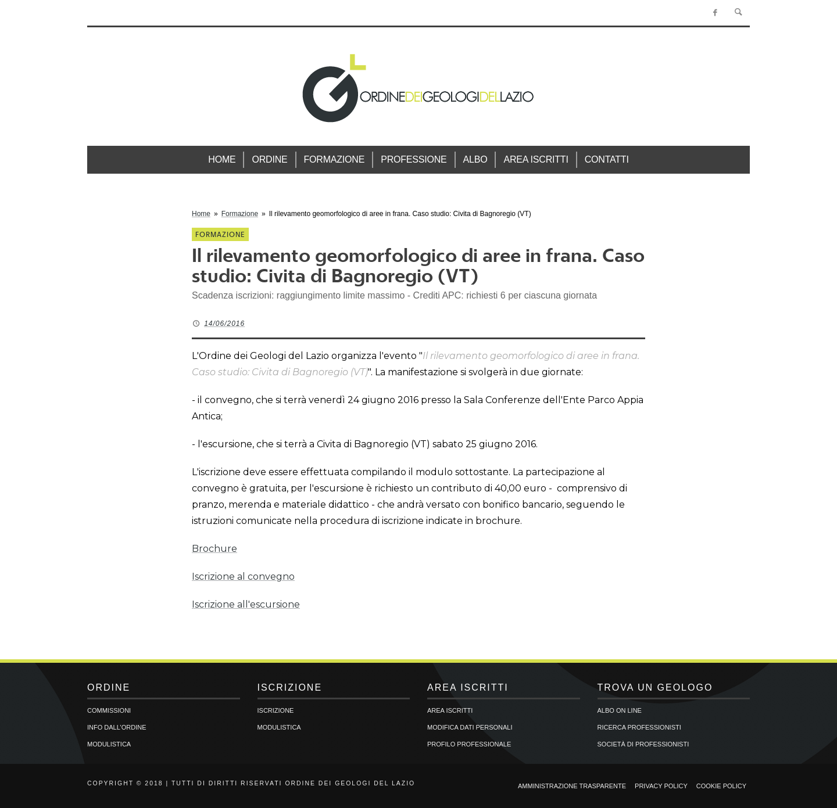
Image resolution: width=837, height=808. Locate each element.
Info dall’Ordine (116, 727)
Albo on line (620, 710)
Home (201, 214)
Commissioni (109, 710)
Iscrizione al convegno (243, 576)
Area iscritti (450, 710)
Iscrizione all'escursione (246, 604)
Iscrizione (275, 710)
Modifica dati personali (470, 727)
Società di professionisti (643, 744)
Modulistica (109, 744)
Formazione (239, 214)
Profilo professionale (469, 744)
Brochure (214, 548)
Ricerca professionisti (639, 727)
